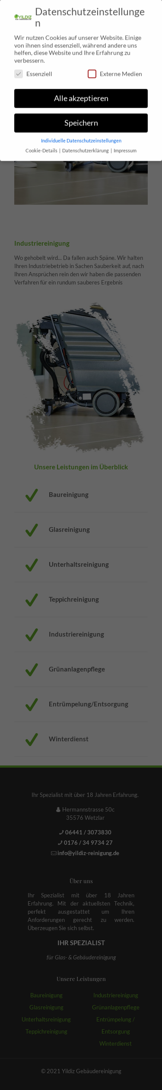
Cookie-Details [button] (41, 146)
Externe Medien (115, 70)
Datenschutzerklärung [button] (86, 146)
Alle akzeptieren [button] (81, 93)
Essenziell (33, 70)
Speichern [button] (81, 118)
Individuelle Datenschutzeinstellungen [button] (81, 136)
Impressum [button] (125, 146)
